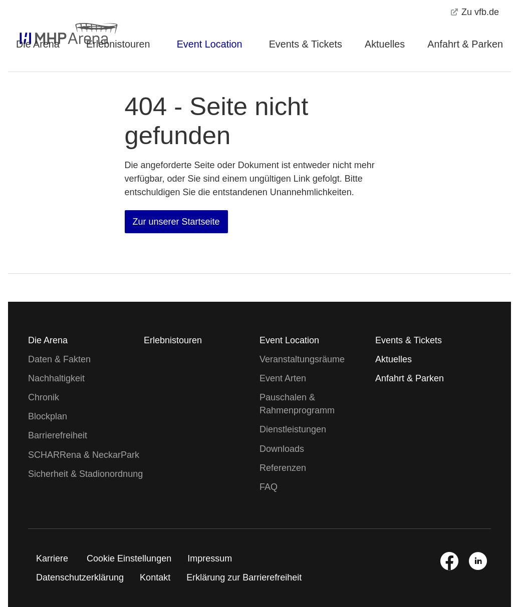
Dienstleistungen (293, 429)
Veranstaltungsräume (302, 359)
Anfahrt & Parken (465, 44)
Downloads (282, 449)
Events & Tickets (305, 44)
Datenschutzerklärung (80, 577)
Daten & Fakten (59, 359)
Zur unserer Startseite (176, 222)
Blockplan (47, 416)
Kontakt (155, 577)
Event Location (209, 44)
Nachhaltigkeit (56, 378)
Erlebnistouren (118, 44)
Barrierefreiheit (57, 435)
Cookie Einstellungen (129, 558)
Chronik (43, 397)
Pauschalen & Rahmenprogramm (297, 403)
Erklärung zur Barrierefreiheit (244, 577)
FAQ (269, 487)
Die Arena (38, 44)
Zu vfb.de (475, 12)
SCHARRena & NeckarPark (83, 455)
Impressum (209, 558)
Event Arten (283, 378)
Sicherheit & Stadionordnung (85, 474)
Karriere (52, 558)
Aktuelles (385, 44)
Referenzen (283, 468)
